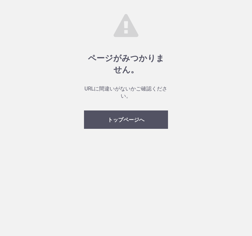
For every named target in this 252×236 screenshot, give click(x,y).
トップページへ (126, 120)
